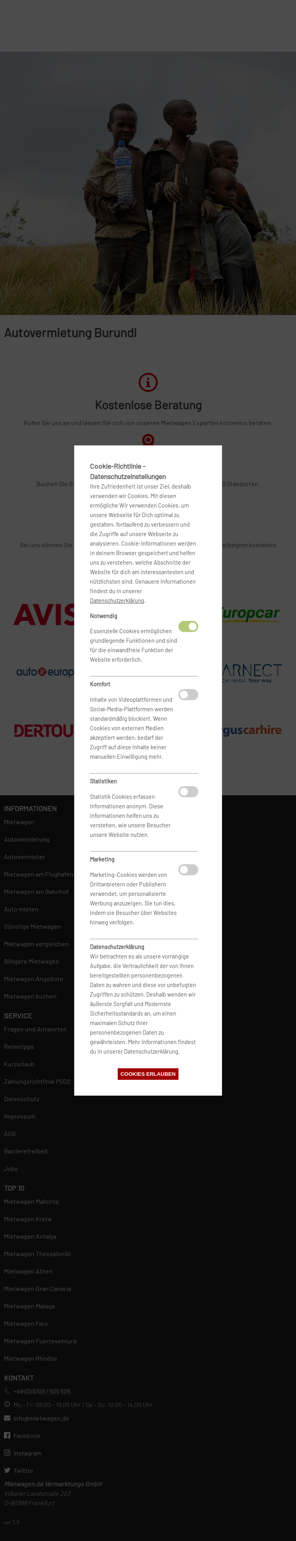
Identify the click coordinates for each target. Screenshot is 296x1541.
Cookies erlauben (148, 1074)
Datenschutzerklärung (117, 600)
